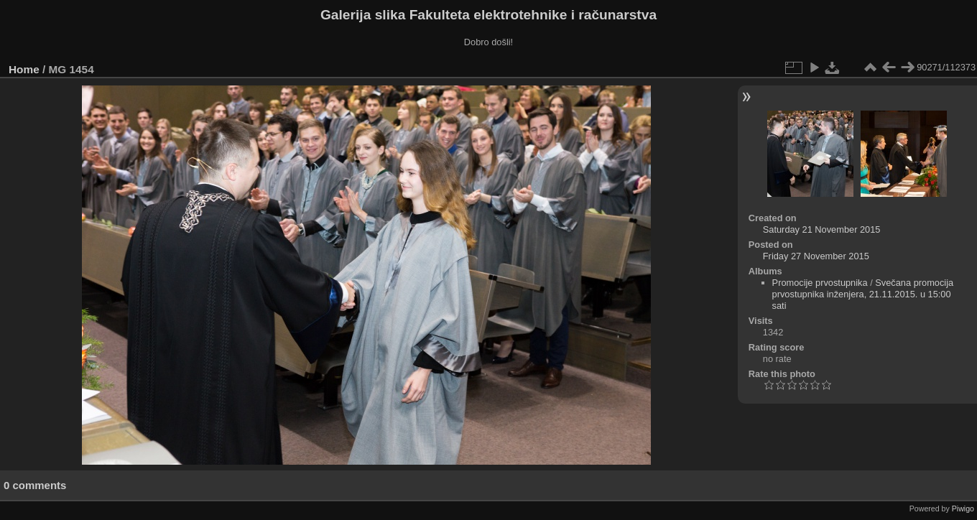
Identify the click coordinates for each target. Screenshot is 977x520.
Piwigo (963, 508)
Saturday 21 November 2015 (822, 229)
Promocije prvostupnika (820, 282)
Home (24, 69)
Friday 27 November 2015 (816, 256)
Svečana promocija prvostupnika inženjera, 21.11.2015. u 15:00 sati (863, 294)
